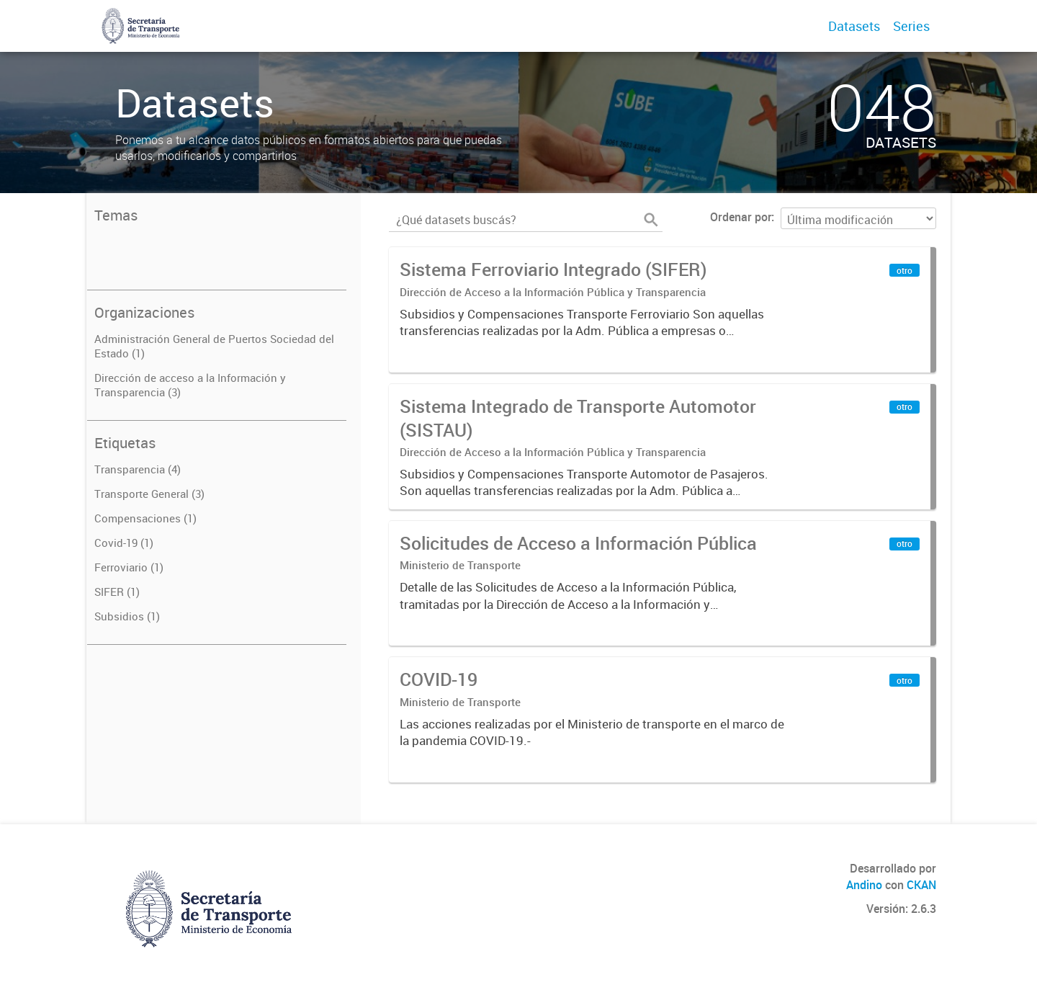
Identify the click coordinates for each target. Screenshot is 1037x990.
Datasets (854, 26)
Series (911, 26)
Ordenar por (740, 217)
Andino (864, 885)
